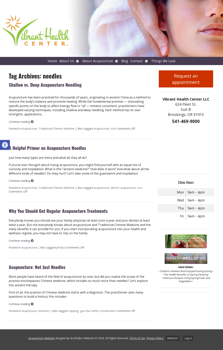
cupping (74, 311)
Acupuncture (29, 128)
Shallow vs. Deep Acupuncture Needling (45, 84)
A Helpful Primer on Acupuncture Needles (47, 147)
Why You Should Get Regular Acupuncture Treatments (58, 210)
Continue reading (21, 121)
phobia (60, 247)
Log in (188, 338)
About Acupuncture (97, 61)
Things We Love (163, 61)
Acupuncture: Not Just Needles (37, 266)
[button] (5, 145)
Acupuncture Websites (41, 338)
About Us (66, 61)
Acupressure (29, 311)
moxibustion (108, 311)
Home (52, 61)
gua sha (85, 311)
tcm (113, 128)
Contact (136, 61)
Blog (124, 61)
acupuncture (101, 128)
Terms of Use (137, 338)
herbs (95, 311)
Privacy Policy (154, 338)
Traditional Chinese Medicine (57, 128)
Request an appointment (186, 79)
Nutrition (43, 311)
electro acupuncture (123, 188)
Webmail (172, 338)
